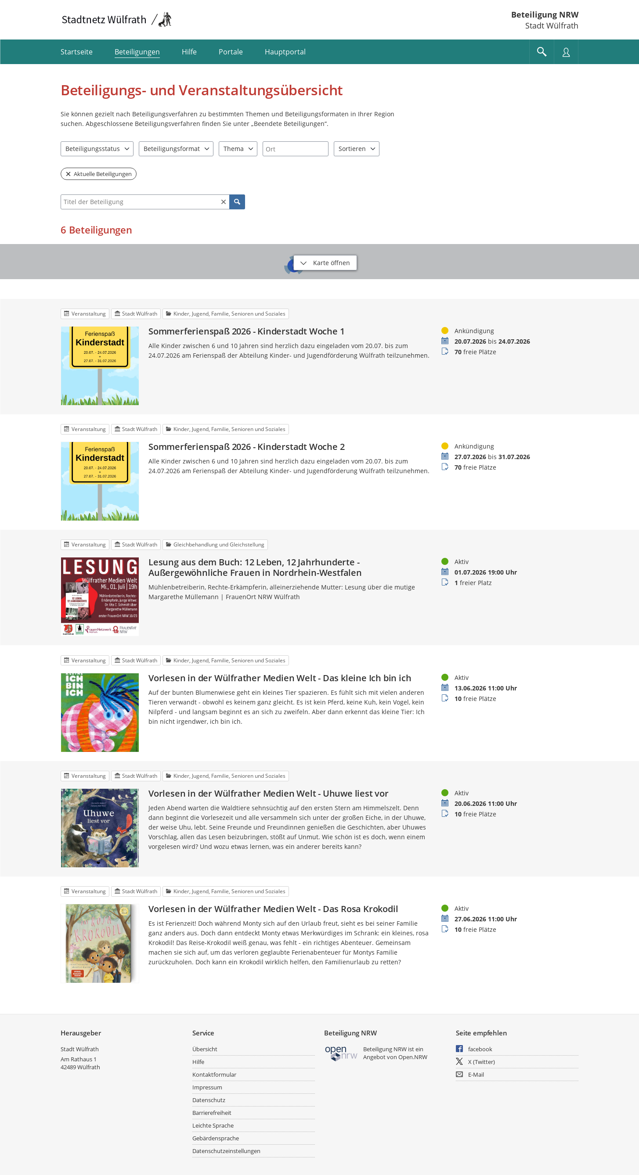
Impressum (207, 1087)
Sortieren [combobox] (352, 148)
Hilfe (198, 1062)
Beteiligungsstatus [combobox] (92, 148)
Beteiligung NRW (544, 14)
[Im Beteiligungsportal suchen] (541, 52)
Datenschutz (208, 1100)
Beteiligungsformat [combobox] (172, 148)
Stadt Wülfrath (80, 1049)
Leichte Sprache (213, 1125)
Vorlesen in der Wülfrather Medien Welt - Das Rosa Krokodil (273, 909)
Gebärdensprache (215, 1138)
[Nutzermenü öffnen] (566, 52)
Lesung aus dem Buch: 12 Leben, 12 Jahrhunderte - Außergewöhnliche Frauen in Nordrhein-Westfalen (255, 567)
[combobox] (296, 148)
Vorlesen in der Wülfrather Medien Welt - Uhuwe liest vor (268, 793)
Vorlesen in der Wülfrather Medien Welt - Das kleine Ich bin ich (279, 678)
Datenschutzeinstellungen (226, 1151)
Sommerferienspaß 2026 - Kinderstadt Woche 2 (246, 447)
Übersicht (204, 1049)
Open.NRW (412, 1057)
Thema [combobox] (234, 148)
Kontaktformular (214, 1074)
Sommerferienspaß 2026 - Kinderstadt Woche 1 (246, 331)
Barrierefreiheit (211, 1113)
